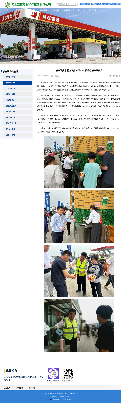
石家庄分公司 (11, 123)
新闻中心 (30, 10)
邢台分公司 (10, 135)
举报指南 (94, 4)
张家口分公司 (11, 100)
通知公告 (79, 10)
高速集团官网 (85, 4)
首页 (7, 10)
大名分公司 (10, 88)
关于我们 (18, 10)
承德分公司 (10, 94)
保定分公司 (10, 77)
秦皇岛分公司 (11, 106)
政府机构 (7, 388)
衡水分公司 (10, 129)
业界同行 (32, 388)
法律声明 (115, 388)
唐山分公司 (10, 112)
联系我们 (106, 388)
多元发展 (54, 10)
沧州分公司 (10, 83)
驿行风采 (91, 10)
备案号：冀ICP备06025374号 (60, 396)
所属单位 (19, 388)
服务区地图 (102, 4)
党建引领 (42, 10)
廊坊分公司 (10, 117)
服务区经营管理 (67, 10)
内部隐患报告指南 (114, 4)
